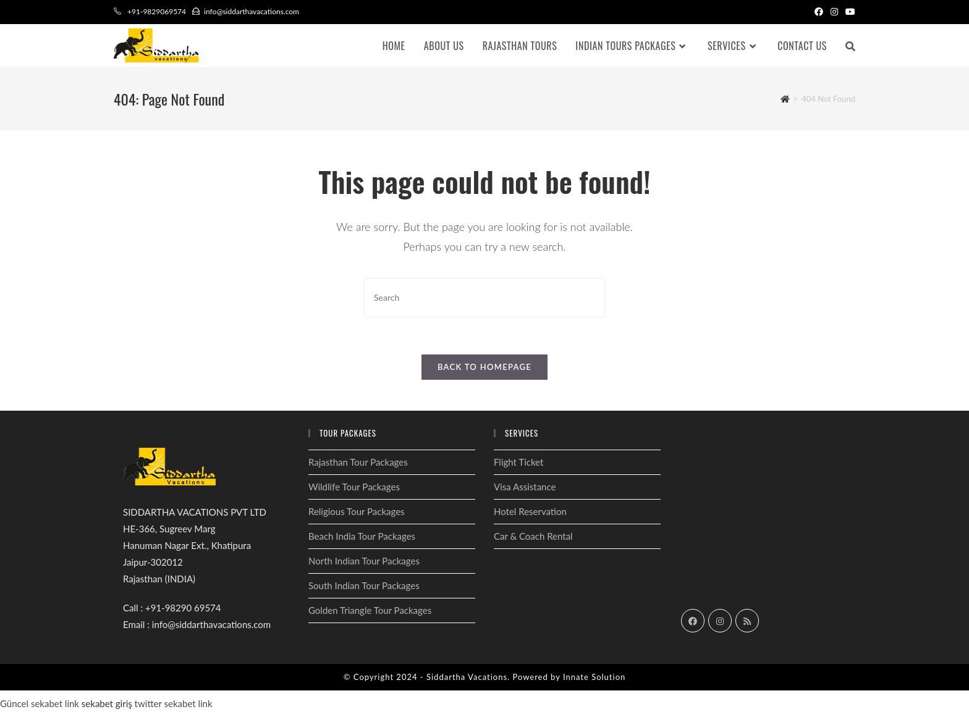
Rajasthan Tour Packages (358, 462)
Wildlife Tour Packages (354, 486)
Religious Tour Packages (356, 511)
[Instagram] (720, 620)
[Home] (785, 99)
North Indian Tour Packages (364, 560)
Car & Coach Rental (533, 536)
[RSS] (747, 620)
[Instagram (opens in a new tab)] (834, 12)
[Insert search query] (484, 297)
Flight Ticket (518, 462)
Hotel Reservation (530, 511)
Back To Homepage (484, 367)
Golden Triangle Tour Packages (369, 610)
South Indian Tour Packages (364, 585)
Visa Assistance (525, 486)
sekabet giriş (107, 703)
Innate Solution (594, 677)
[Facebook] (693, 620)
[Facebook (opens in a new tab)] (819, 12)
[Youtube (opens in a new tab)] (848, 12)
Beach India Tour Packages (361, 536)
